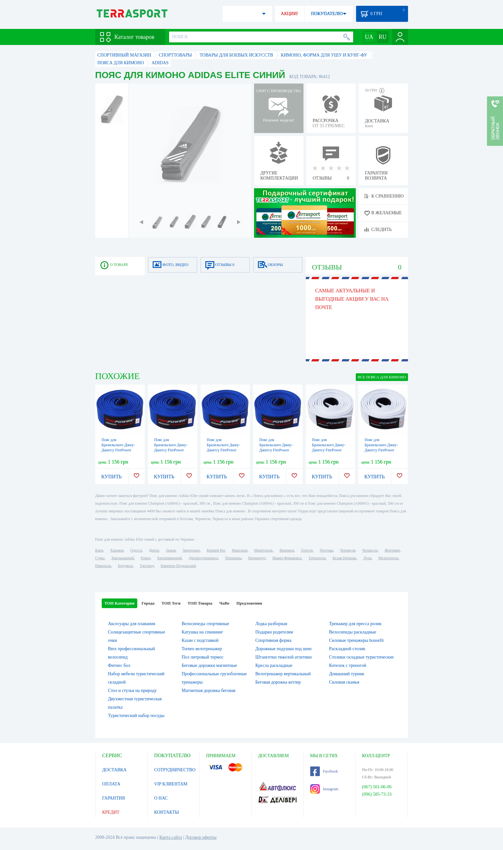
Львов (171, 550)
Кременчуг (257, 558)
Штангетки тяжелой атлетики (283, 657)
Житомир (392, 550)
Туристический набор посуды (136, 715)
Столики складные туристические (361, 657)
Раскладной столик (347, 648)
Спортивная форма (273, 640)
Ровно (145, 558)
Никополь (103, 565)
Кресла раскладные (273, 665)
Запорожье (191, 550)
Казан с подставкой (200, 640)
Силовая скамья (344, 682)
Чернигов (347, 550)
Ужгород (147, 565)
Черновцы (233, 558)
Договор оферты (201, 837)
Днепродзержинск (203, 558)
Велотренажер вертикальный (283, 673)
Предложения (249, 603)
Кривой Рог (216, 550)
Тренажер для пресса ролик (355, 623)
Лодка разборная (271, 623)
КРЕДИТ (111, 812)
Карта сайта (170, 837)
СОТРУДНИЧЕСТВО (175, 769)
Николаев (239, 550)
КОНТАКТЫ (166, 812)
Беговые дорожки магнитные (209, 665)
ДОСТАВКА (114, 769)
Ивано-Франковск (287, 558)
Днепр (154, 550)
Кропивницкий (169, 558)
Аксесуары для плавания (131, 623)
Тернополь (317, 558)
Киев (99, 550)
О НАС (161, 798)
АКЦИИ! (289, 13)
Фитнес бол (119, 665)
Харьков (117, 550)
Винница (286, 550)
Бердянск (125, 565)
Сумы (100, 558)
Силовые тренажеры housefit (356, 640)
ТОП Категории (120, 603)
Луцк (367, 558)
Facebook (324, 771)
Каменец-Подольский (178, 565)
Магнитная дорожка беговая (208, 690)
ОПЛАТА (111, 784)
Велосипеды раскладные (352, 632)
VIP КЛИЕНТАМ (171, 784)
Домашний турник (346, 673)
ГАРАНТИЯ (113, 798)
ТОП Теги (170, 603)
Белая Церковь (344, 558)
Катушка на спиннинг (202, 632)
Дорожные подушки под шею (283, 648)
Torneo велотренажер (202, 648)
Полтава (326, 550)
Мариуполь (263, 550)
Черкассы (370, 550)
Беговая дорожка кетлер (278, 682)
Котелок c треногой (347, 665)
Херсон (307, 550)
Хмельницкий (122, 558)
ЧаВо (224, 603)
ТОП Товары (200, 603)
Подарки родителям (274, 632)
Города (147, 603)
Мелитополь (388, 558)
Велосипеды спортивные (205, 623)
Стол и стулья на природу (132, 690)
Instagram (324, 789)
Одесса (136, 550)
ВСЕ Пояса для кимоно (382, 377)
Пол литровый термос (203, 657)
